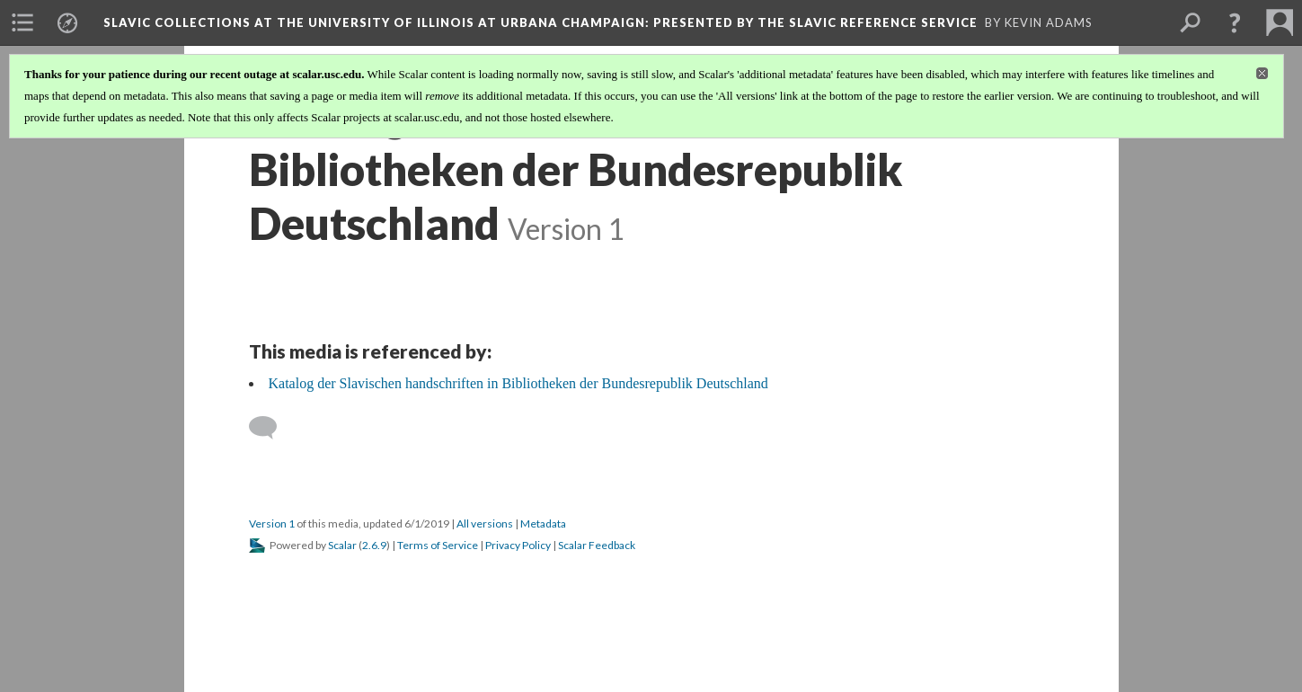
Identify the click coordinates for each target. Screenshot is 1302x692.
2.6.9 (374, 545)
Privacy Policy (518, 545)
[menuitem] (22, 22)
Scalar (342, 545)
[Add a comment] (271, 427)
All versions (484, 523)
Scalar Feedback (596, 545)
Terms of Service (437, 545)
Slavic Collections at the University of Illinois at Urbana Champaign (540, 22)
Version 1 (272, 523)
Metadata (543, 523)
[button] (1234, 22)
